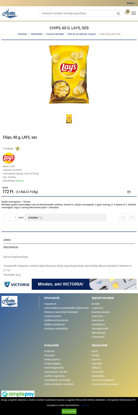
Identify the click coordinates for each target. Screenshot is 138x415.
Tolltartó (96, 367)
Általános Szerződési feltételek (61, 312)
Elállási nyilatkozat (54, 324)
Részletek (84, 405)
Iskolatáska (98, 376)
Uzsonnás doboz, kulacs (105, 384)
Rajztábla (97, 363)
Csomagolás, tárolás (55, 371)
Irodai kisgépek (52, 363)
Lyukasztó (97, 308)
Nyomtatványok (101, 312)
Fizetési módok (52, 316)
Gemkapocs (98, 324)
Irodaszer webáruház (56, 328)
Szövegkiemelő (100, 328)
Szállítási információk (56, 320)
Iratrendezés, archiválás (57, 380)
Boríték (96, 303)
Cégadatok (50, 303)
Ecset (95, 351)
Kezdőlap (22, 33)
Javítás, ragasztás (54, 376)
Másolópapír (99, 332)
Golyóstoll (97, 316)
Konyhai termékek (55, 33)
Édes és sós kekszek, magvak (82, 33)
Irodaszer (49, 351)
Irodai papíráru (52, 359)
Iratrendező (98, 336)
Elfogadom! (69, 411)
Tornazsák (97, 371)
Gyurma (96, 359)
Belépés (130, 3)
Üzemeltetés (37, 33)
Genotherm (98, 320)
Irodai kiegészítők (54, 367)
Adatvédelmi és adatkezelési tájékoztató (66, 308)
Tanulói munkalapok (103, 380)
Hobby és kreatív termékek (58, 384)
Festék (95, 355)
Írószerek (49, 355)
